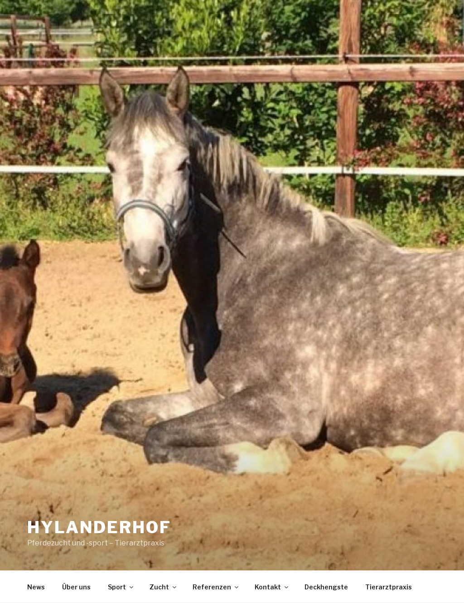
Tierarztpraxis (388, 587)
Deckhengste (326, 587)
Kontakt (272, 587)
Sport (121, 587)
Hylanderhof (99, 527)
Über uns (76, 587)
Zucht (164, 587)
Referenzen (216, 587)
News (36, 587)
